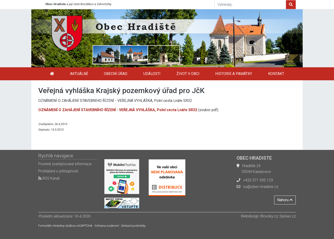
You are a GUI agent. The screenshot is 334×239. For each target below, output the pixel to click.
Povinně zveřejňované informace (65, 164)
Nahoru (285, 200)
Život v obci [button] (188, 73)
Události (152, 73)
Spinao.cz (287, 216)
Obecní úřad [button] (115, 73)
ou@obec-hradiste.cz (260, 186)
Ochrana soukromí (107, 225)
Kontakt (276, 73)
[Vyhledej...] (250, 4)
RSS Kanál (48, 178)
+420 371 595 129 (258, 180)
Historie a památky (233, 73)
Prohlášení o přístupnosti (58, 171)
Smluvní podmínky (133, 225)
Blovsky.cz (269, 216)
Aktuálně (79, 73)
